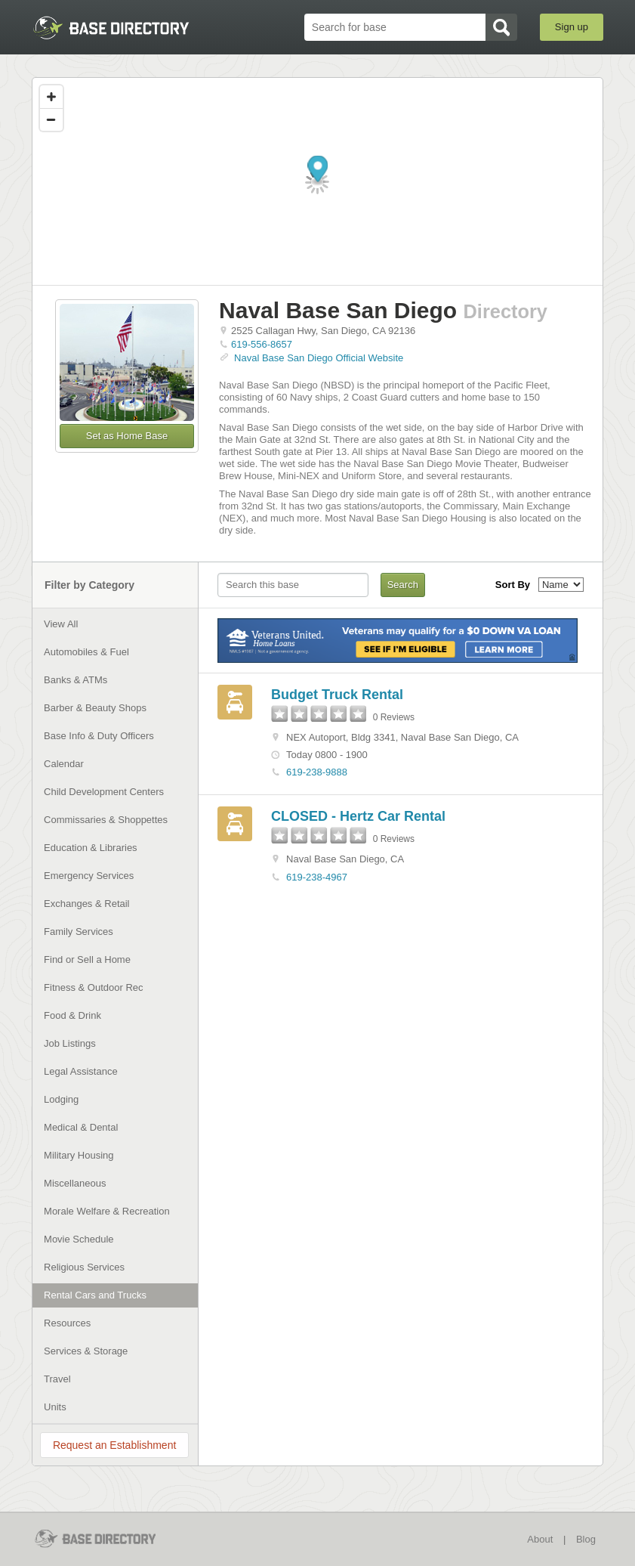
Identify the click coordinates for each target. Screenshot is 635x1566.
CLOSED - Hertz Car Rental (358, 816)
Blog (586, 1539)
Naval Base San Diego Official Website (318, 358)
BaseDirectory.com (111, 27)
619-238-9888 (316, 772)
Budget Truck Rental (337, 694)
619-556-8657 (261, 344)
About (540, 1539)
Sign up (571, 26)
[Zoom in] (51, 96)
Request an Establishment (114, 1445)
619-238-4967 (316, 877)
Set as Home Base (127, 435)
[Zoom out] (51, 119)
